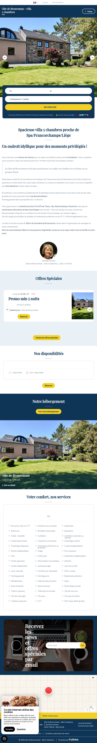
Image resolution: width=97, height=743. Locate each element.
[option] (48, 57)
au (51, 91)
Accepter (9, 729)
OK (82, 645)
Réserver (24, 316)
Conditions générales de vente (57, 733)
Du (11, 91)
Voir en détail (9, 485)
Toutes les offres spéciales (46, 337)
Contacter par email (84, 726)
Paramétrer (21, 729)
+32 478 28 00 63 (83, 723)
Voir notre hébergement (48, 411)
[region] (20, 715)
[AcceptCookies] (4, 738)
